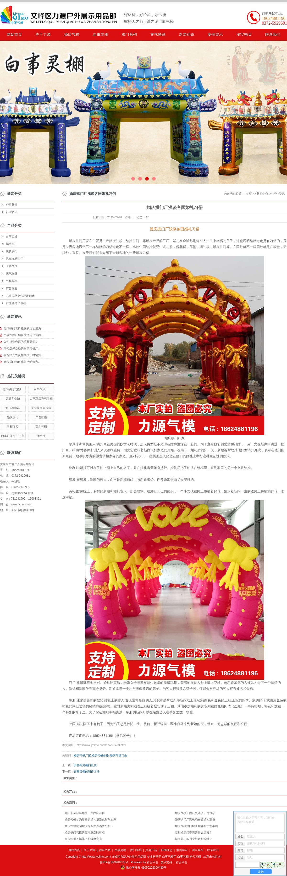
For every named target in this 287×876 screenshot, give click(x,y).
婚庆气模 (71, 35)
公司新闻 (11, 204)
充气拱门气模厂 (13, 389)
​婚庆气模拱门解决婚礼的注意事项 (196, 826)
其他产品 (151, 850)
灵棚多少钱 (13, 398)
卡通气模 (11, 266)
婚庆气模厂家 (82, 755)
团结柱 (41, 436)
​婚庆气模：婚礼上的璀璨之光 (83, 839)
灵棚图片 (12, 426)
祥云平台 (152, 862)
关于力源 (43, 35)
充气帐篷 (158, 35)
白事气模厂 (41, 389)
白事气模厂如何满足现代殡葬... (23, 335)
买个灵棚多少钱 (41, 408)
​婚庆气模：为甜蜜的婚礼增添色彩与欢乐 (90, 819)
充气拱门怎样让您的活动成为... (23, 328)
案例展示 (215, 35)
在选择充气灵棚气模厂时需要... (23, 355)
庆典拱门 (11, 251)
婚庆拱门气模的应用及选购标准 (85, 832)
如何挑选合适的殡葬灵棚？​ (21, 341)
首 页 (248, 193)
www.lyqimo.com (21, 504)
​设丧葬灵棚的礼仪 (85, 765)
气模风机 (11, 281)
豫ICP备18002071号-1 (114, 862)
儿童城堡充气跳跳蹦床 (20, 296)
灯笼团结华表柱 (16, 303)
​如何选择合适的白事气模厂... (22, 348)
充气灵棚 (195, 856)
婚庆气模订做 (118, 755)
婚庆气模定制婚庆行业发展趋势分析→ (89, 826)
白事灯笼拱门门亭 (12, 436)
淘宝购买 (244, 35)
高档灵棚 (41, 426)
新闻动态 (186, 35)
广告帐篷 (11, 288)
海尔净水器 (13, 408)
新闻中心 (262, 193)
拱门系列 (129, 35)
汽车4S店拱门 (14, 258)
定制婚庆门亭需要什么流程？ (193, 832)
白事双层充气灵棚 (41, 398)
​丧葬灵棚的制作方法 (86, 771)
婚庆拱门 (11, 244)
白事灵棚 (100, 35)
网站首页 (14, 35)
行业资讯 (11, 212)
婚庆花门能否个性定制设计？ (193, 839)
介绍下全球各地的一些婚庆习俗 (85, 813)
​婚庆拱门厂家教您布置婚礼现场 (195, 819)
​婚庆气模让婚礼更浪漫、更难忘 (195, 813)
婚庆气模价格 (100, 755)
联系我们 (272, 35)
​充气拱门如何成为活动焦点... (22, 362)
